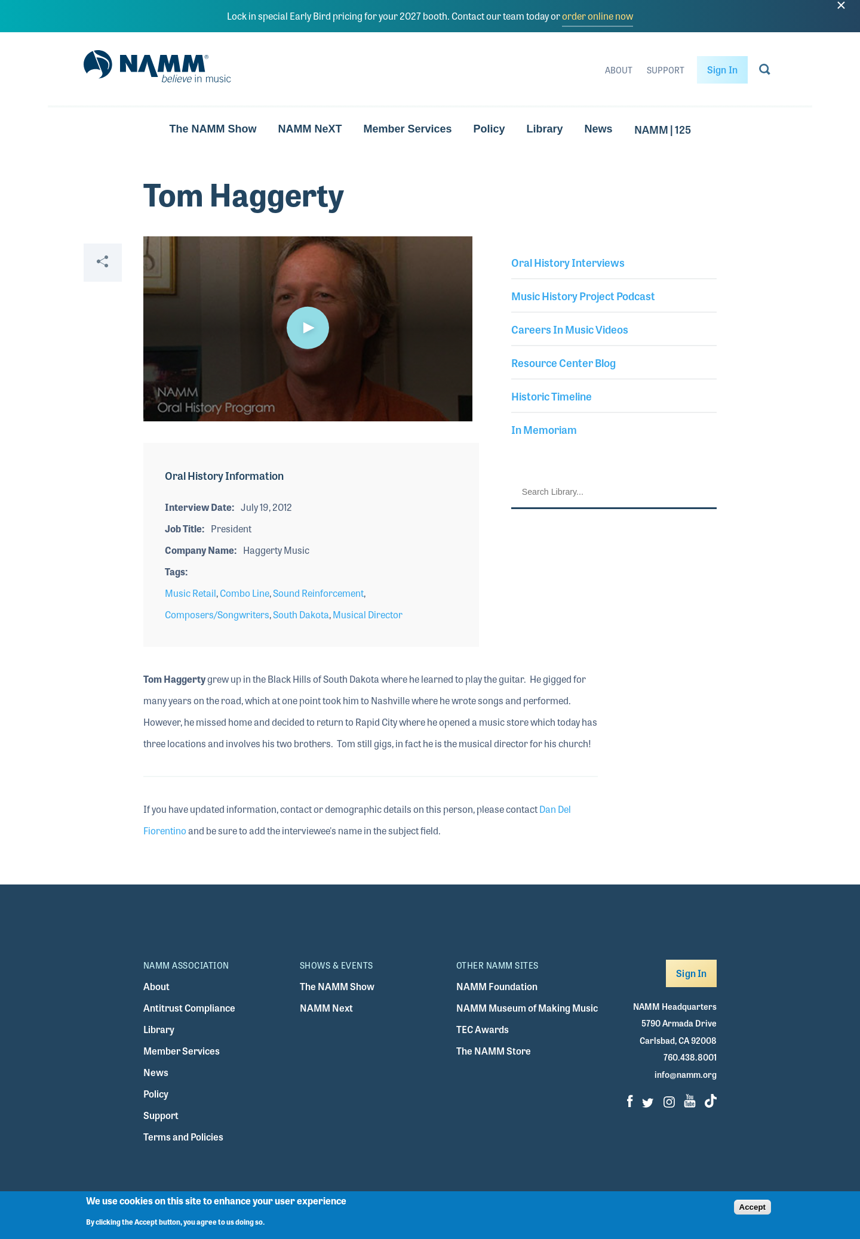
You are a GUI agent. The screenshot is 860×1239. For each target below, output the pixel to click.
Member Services (407, 129)
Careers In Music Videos (569, 329)
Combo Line (244, 593)
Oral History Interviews (568, 262)
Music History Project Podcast (583, 295)
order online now (597, 16)
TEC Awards (482, 1029)
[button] (307, 328)
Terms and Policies (183, 1137)
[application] (307, 328)
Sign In (722, 69)
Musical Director (368, 614)
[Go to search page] (764, 71)
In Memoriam (544, 429)
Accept (752, 1207)
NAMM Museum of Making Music (527, 1008)
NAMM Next (326, 1008)
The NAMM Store (493, 1051)
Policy (489, 129)
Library (545, 129)
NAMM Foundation (497, 986)
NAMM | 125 (662, 129)
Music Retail (190, 593)
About (618, 70)
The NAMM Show (212, 129)
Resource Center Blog (563, 362)
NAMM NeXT (310, 129)
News (599, 129)
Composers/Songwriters (217, 614)
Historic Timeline (551, 395)
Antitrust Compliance (189, 1008)
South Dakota (301, 614)
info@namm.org (686, 1074)
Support (665, 70)
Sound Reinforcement (318, 593)
